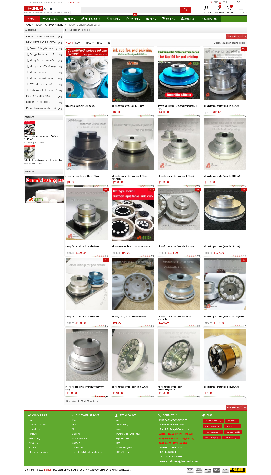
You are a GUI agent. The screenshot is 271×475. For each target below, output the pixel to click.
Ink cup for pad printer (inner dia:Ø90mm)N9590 (224, 316)
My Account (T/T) (124, 447)
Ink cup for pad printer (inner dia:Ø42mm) (221, 387)
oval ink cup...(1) (212, 426)
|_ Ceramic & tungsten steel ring (44, 48)
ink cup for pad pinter (38, 452)
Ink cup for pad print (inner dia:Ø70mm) (128, 106)
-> (44, 42)
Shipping (76, 434)
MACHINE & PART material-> (44, 36)
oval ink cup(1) (211, 438)
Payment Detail (123, 438)
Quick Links (37, 415)
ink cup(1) (232, 421)
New (70, 43)
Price (89, 43)
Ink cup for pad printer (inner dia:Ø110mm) (222, 176)
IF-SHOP (47, 470)
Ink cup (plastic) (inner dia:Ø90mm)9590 (129, 316)
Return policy (122, 424)
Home (214, 2)
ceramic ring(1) (233, 432)
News (151, 18)
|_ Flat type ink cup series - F (44, 54)
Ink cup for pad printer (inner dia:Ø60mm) (221, 106)
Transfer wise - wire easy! (128, 434)
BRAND (69, 18)
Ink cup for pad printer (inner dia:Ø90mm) (83, 246)
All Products (90, 18)
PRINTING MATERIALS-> (44, 96)
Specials (113, 18)
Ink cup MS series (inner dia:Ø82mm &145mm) (131, 246)
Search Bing (34, 438)
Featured (133, 18)
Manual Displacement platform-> (44, 108)
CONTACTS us (123, 452)
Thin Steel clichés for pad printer (87, 452)
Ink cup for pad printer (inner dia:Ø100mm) (130, 387)
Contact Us (209, 18)
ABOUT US (34, 443)
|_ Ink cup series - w (44, 72)
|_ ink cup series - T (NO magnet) (44, 66)
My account (125, 415)
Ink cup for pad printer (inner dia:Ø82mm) (83, 316)
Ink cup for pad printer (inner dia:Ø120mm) (176, 176)
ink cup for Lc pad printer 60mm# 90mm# (82, 176)
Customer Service (85, 415)
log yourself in (71, 2)
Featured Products (37, 424)
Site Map (33, 447)
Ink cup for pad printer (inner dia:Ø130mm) (222, 246)
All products (34, 429)
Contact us (168, 415)
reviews (168, 18)
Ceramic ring (78, 447)
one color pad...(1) (213, 421)
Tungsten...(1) (232, 426)
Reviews (33, 434)
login (118, 420)
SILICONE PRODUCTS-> (44, 102)
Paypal (75, 420)
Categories (50, 18)
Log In (223, 2)
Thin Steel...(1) (231, 438)
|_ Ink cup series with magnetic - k (44, 78)
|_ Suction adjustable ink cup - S (44, 90)
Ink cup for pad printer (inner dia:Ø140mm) (176, 246)
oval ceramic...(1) (212, 432)
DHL (74, 424)
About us (187, 18)
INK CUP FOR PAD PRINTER (49, 25)
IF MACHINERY (79, 438)
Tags (118, 443)
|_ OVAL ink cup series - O (44, 84)
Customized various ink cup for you (80, 106)
